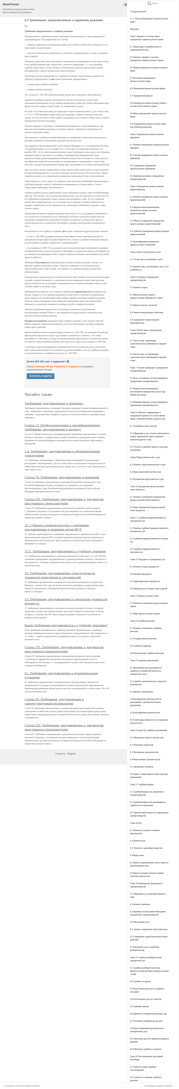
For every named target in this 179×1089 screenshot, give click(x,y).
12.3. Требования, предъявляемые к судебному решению (65, 551)
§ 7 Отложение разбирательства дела (146, 1021)
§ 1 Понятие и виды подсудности (144, 567)
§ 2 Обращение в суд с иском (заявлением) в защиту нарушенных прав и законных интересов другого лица (149, 436)
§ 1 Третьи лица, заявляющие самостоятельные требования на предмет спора (148, 343)
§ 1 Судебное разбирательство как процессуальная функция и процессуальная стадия (149, 971)
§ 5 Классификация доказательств (145, 712)
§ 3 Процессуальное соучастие (143, 305)
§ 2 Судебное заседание (140, 981)
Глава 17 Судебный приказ (142, 784)
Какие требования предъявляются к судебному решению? (66, 625)
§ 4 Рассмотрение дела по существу (146, 999)
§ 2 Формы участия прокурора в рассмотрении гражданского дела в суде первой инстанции (147, 391)
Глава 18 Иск (136, 823)
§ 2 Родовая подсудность (141, 574)
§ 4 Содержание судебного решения (158, 1086)
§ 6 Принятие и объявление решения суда (148, 1014)
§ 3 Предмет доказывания (141, 692)
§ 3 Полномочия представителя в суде (146, 479)
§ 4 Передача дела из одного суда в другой (148, 588)
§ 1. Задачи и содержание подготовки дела (148, 929)
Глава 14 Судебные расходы (142, 621)
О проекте (60, 754)
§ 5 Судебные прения (139, 1006)
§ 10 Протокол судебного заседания (145, 1049)
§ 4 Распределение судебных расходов (147, 653)
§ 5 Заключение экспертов (141, 767)
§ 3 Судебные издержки (140, 646)
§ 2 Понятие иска (137, 841)
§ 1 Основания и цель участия (143, 426)
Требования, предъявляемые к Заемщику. (54, 403)
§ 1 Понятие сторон (138, 287)
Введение (134, 29)
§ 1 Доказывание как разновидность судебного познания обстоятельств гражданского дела (146, 671)
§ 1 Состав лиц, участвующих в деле (146, 259)
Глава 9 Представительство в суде (145, 457)
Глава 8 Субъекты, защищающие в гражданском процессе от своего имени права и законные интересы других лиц (147, 415)
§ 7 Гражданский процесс (141, 96)
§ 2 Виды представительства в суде (145, 472)
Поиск (152, 3)
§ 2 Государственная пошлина (143, 638)
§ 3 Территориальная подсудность (145, 581)
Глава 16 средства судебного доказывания (148, 730)
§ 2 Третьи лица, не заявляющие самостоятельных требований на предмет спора (148, 357)
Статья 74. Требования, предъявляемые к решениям (62, 477)
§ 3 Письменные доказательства (144, 752)
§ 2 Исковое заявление (140, 904)
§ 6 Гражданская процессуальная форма (147, 88)
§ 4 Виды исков (137, 855)
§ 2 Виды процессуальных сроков (145, 613)
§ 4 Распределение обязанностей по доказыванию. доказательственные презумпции (146, 702)
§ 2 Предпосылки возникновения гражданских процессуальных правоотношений (144, 210)
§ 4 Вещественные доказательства (145, 759)
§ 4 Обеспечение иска (139, 922)
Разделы (71, 754)
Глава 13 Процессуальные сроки (144, 596)
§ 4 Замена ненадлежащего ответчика (146, 312)
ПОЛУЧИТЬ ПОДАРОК (40, 376)
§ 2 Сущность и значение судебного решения (22, 1086)
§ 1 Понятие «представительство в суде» (148, 464)
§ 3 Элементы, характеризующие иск (146, 848)
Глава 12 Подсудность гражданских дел (147, 559)
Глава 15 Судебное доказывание (144, 660)
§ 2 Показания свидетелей (141, 745)
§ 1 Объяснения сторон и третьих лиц (146, 737)
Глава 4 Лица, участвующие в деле (145, 252)
